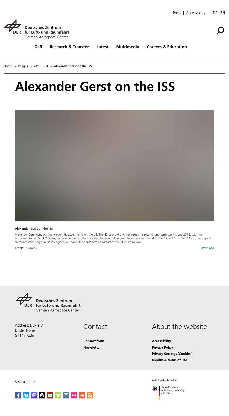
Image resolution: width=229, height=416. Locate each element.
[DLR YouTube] (50, 397)
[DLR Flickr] (74, 397)
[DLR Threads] (42, 397)
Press (177, 13)
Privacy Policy (162, 347)
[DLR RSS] (90, 397)
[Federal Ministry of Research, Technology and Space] (172, 404)
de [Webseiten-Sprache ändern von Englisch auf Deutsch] (215, 12)
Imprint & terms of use (169, 360)
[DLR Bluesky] (26, 397)
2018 (37, 66)
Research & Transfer (69, 46)
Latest (103, 46)
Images (23, 66)
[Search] (220, 30)
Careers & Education (167, 46)
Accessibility (195, 13)
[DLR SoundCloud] (82, 397)
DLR (38, 46)
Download (207, 248)
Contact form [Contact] (93, 341)
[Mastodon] (34, 397)
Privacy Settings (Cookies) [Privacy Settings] (172, 353)
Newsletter (92, 347)
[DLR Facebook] (18, 397)
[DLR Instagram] (66, 397)
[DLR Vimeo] (58, 397)
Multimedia (127, 46)
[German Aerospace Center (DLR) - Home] (38, 29)
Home (8, 66)
